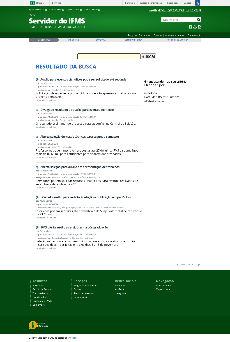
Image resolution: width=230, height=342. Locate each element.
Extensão (80, 207)
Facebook (190, 27)
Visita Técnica (58, 147)
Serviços (56, 2)
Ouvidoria (100, 40)
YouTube (195, 27)
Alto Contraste (176, 9)
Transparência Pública (177, 40)
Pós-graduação (68, 207)
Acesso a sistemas (174, 35)
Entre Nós (38, 285)
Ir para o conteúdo (38, 9)
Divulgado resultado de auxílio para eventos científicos (77, 110)
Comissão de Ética (133, 40)
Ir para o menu (56, 9)
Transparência (40, 293)
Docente (90, 207)
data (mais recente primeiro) (162, 97)
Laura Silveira (46, 83)
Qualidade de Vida (42, 301)
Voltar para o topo (190, 264)
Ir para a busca (74, 9)
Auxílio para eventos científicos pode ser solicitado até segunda (83, 79)
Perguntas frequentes (139, 35)
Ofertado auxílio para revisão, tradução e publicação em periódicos (86, 197)
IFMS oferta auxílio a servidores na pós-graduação (74, 227)
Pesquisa (56, 177)
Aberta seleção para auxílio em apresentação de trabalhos (79, 167)
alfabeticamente (154, 101)
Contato (158, 35)
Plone (75, 337)
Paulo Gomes (46, 201)
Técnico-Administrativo (105, 207)
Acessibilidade (157, 9)
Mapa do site (194, 9)
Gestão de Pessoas (42, 289)
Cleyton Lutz (45, 231)
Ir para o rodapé (92, 9)
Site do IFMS (73, 40)
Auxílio (55, 90)
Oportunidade (40, 297)
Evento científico (67, 90)
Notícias (52, 100)
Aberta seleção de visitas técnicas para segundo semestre (79, 137)
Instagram (199, 27)
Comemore (39, 304)
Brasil (40, 2)
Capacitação (57, 238)
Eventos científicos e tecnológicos (84, 177)
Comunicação (194, 35)
